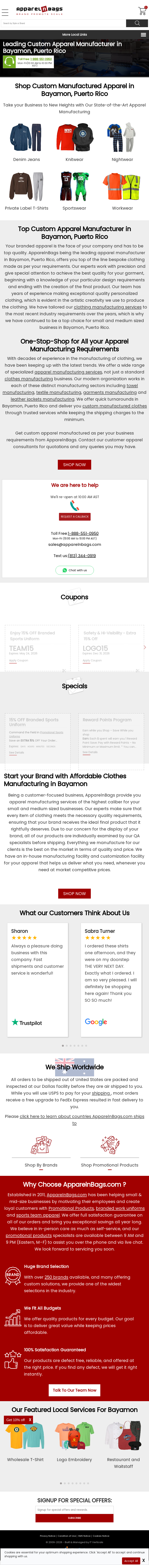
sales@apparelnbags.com (74, 544)
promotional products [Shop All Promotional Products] (29, 1235)
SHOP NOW (74, 465)
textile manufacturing (58, 392)
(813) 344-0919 (82, 556)
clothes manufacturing (29, 379)
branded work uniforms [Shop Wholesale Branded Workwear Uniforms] (120, 1208)
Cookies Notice (101, 1535)
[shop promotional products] (109, 1152)
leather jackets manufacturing (42, 399)
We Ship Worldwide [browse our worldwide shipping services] (74, 1067)
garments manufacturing (110, 392)
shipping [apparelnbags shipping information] (101, 1093)
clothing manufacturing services (108, 307)
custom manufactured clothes (114, 406)
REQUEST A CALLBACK (75, 516)
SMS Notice (84, 1535)
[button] (63, 1046)
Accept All (131, 1561)
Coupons (74, 597)
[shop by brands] (41, 1152)
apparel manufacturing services (68, 372)
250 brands (56, 1277)
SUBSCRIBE (74, 1518)
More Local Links (74, 34)
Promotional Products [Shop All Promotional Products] (71, 1208)
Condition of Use (67, 1535)
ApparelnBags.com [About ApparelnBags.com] (67, 1195)
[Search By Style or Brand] (63, 23)
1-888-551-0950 (41, 59)
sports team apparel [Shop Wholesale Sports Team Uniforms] (38, 1215)
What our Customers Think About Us (75, 913)
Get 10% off (15, 1420)
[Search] (137, 23)
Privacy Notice (47, 1535)
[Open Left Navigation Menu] (5, 12)
